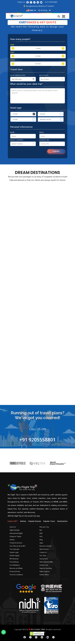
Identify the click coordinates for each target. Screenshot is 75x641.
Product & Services (16, 543)
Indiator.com (44, 565)
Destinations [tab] (62, 521)
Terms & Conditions (16, 575)
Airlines (12, 540)
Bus (41, 530)
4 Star (42, 114)
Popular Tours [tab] (49, 521)
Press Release (14, 562)
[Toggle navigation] (64, 16)
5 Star (15, 114)
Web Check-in (44, 549)
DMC (41, 533)
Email (42, 132)
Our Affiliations (15, 565)
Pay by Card (44, 559)
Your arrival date (17, 75)
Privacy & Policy (15, 571)
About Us (13, 527)
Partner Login (14, 552)
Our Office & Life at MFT (17, 546)
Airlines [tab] (23, 521)
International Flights (16, 533)
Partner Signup (14, 556)
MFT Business (14, 559)
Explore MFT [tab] (13, 521)
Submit (56, 151)
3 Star (15, 119)
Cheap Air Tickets (15, 536)
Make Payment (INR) (46, 562)
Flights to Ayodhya (46, 568)
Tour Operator (14, 549)
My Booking (42, 10)
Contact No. (45, 140)
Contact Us (43, 552)
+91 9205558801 (51, 2)
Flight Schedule (14, 530)
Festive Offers (44, 575)
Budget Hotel (45, 119)
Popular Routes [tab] (34, 521)
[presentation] (28, 152)
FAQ (41, 536)
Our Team (43, 556)
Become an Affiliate (16, 568)
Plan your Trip (44, 527)
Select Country (17, 140)
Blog (41, 540)
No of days (43, 75)
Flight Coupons (45, 571)
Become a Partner (46, 546)
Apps (41, 543)
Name (13, 132)
